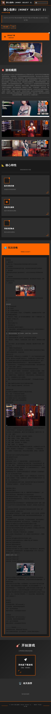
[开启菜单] (41, 2)
